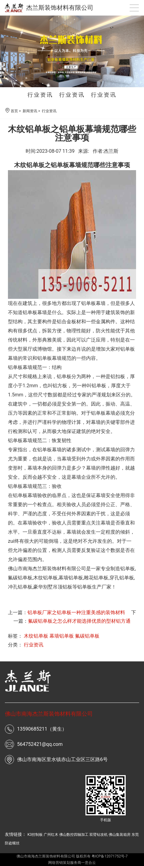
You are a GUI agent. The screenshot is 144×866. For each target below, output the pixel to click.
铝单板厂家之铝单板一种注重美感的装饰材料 (76, 612)
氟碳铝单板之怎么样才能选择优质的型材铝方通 (79, 621)
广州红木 (51, 834)
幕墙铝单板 (61, 636)
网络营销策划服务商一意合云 (72, 863)
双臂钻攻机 (98, 834)
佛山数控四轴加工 (73, 834)
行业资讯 (40, 94)
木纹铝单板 (45, 578)
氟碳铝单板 (87, 636)
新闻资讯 (30, 111)
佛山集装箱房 (120, 834)
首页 (14, 111)
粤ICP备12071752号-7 (110, 856)
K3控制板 (35, 834)
